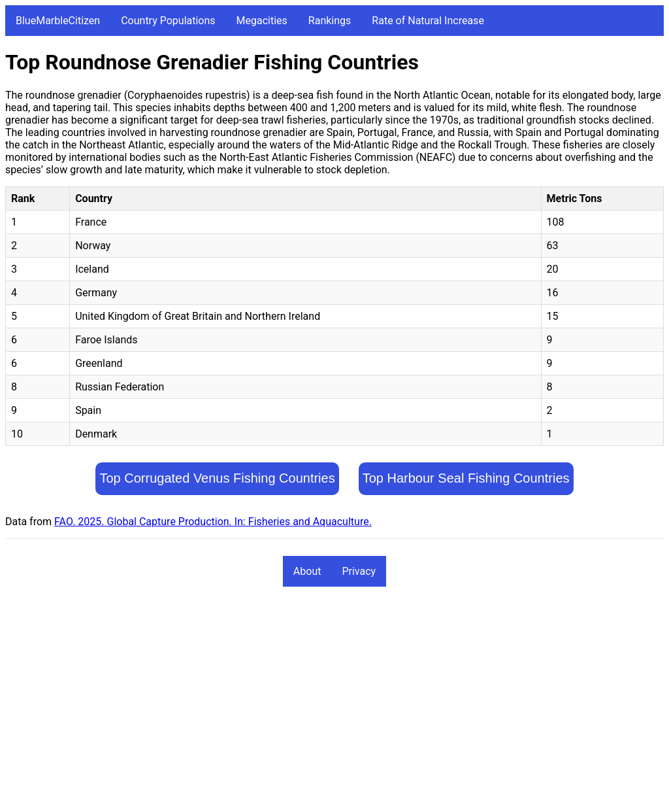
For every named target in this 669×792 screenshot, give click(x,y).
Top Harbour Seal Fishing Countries (466, 478)
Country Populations (168, 20)
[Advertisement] (334, 695)
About (307, 571)
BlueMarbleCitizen (58, 20)
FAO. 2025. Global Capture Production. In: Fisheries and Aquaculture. (213, 521)
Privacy (359, 571)
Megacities (262, 20)
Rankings (329, 20)
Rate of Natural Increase (428, 20)
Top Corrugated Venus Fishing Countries (216, 478)
